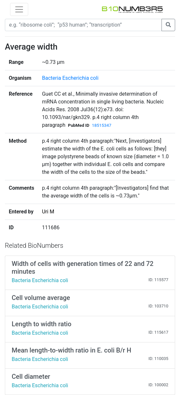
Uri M (48, 212)
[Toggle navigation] (19, 9)
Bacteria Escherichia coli (70, 78)
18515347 (101, 125)
